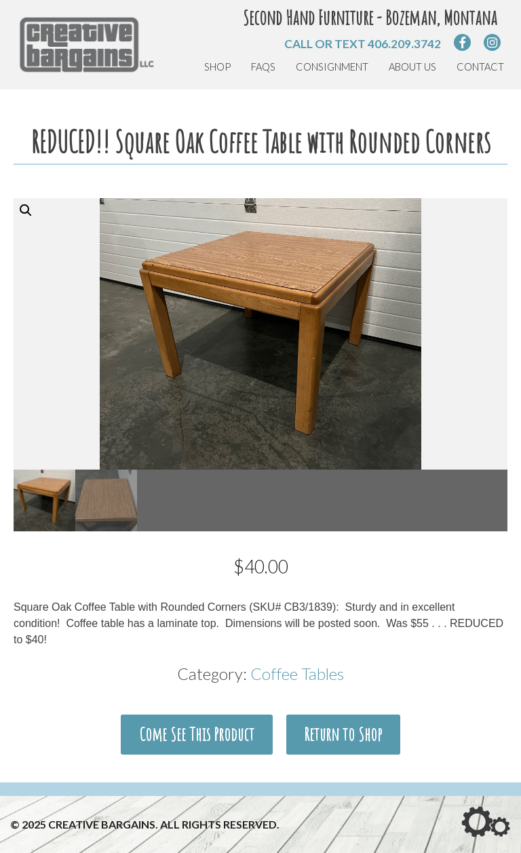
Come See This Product (196, 734)
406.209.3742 (404, 44)
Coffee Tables (297, 673)
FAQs (263, 67)
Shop (217, 67)
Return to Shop (343, 734)
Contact (480, 67)
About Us (412, 67)
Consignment (332, 67)
